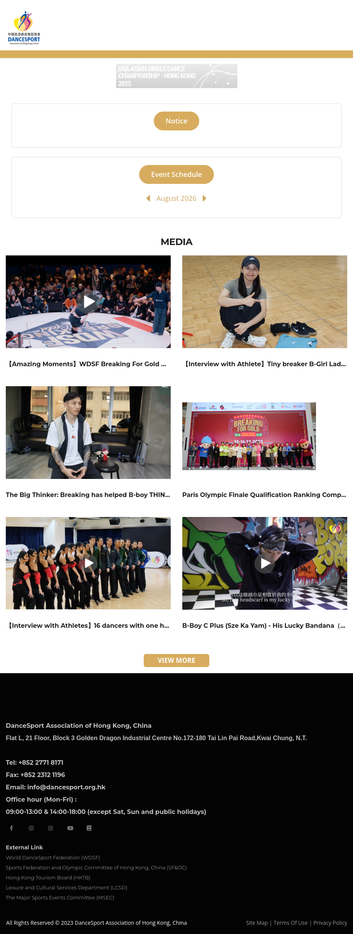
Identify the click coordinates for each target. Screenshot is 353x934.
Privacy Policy (330, 922)
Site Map (257, 922)
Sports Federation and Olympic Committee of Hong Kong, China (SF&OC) (96, 867)
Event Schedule (176, 174)
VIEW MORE (176, 660)
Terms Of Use (291, 922)
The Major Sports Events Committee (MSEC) (60, 897)
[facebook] (11, 828)
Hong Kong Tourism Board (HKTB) (48, 877)
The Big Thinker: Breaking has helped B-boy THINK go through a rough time (128, 495)
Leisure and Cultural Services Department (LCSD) (66, 887)
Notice (177, 120)
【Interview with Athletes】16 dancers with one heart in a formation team (124, 625)
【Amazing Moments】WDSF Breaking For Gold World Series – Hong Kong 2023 (134, 364)
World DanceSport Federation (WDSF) (53, 857)
